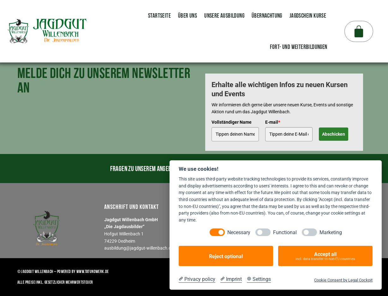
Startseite (159, 15)
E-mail (272, 122)
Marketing (330, 232)
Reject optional (226, 256)
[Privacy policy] (197, 279)
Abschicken (333, 134)
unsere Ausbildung (224, 15)
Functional (285, 232)
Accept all (325, 256)
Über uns (187, 15)
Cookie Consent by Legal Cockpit (343, 280)
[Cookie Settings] (259, 279)
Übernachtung (267, 15)
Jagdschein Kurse (308, 15)
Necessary (238, 232)
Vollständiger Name (232, 122)
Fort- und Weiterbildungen (298, 47)
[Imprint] (231, 279)
